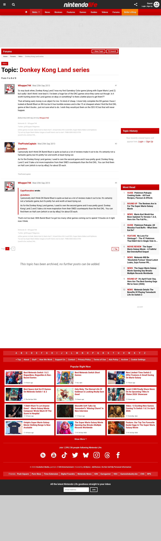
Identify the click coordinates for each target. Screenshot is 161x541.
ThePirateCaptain (27, 143)
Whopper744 (24, 85)
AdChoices (96, 467)
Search (112, 51)
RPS (149, 474)
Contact (71, 359)
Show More (80, 439)
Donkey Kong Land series (55, 70)
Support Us (60, 359)
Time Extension (51, 474)
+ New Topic (98, 51)
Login (144, 6)
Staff (34, 359)
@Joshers (22, 149)
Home (5, 56)
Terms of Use (100, 359)
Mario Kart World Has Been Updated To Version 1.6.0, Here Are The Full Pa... (141, 217)
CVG (142, 474)
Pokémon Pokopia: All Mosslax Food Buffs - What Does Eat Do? (142, 227)
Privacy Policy (84, 359)
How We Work (45, 359)
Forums (7, 51)
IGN (96, 474)
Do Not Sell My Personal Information (116, 467)
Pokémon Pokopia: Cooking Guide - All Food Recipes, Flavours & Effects (139, 195)
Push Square (23, 474)
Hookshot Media (42, 467)
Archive (124, 359)
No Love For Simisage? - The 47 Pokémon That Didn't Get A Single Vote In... (142, 238)
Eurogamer (106, 474)
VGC (116, 474)
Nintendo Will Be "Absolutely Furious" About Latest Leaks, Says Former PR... (142, 260)
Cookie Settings (138, 359)
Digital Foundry (68, 474)
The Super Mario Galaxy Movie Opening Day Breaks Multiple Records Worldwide (141, 270)
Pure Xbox (36, 474)
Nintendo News (84, 474)
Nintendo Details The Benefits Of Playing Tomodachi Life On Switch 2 (141, 292)
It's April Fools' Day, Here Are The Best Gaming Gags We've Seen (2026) (142, 281)
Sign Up (149, 6)
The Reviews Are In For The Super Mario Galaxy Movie (141, 206)
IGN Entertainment (66, 467)
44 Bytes (86, 467)
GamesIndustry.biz (129, 474)
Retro (20, 56)
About (26, 359)
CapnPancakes (27, 190)
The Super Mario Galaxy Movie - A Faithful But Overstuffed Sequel (141, 249)
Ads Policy (113, 359)
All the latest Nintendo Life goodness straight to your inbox (80, 484)
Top (18, 359)
